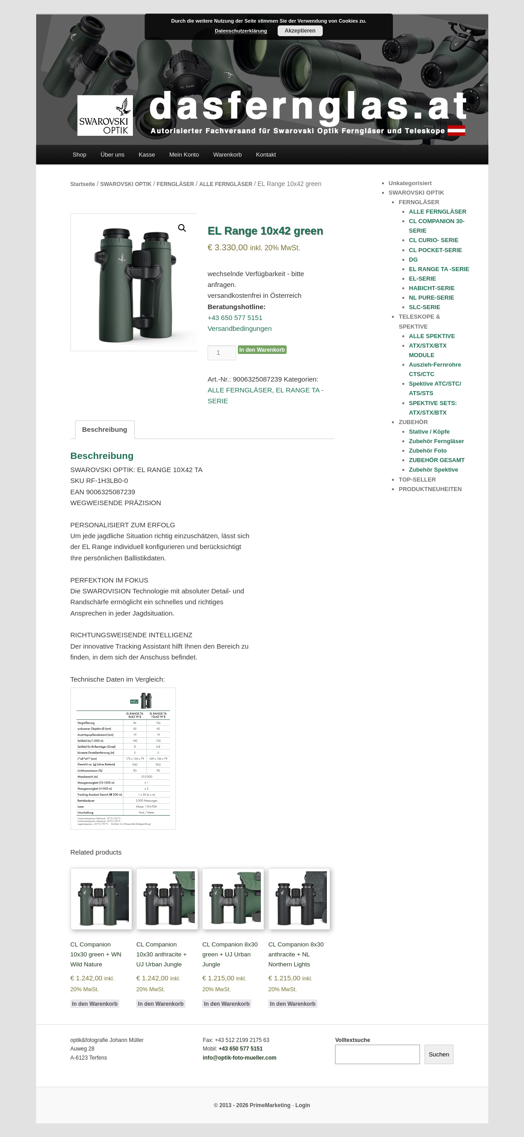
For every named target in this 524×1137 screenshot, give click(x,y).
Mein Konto (184, 154)
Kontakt (266, 154)
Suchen (439, 1054)
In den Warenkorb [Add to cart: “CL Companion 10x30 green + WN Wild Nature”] (95, 1004)
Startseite (83, 184)
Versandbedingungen (240, 328)
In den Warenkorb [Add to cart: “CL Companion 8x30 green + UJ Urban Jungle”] (227, 1004)
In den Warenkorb (262, 350)
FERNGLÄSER (175, 184)
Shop (79, 154)
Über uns (113, 154)
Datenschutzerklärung (241, 30)
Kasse (147, 154)
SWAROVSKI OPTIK (125, 184)
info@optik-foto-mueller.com (239, 1058)
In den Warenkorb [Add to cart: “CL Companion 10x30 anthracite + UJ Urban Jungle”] (161, 1004)
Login (302, 1105)
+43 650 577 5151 (235, 317)
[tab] (105, 429)
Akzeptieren (300, 31)
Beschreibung (104, 429)
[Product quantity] (222, 352)
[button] (182, 228)
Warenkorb (227, 154)
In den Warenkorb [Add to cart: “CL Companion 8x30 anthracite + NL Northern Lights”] (293, 1004)
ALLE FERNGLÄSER (225, 184)
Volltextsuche (352, 1040)
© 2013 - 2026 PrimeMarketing (252, 1105)
